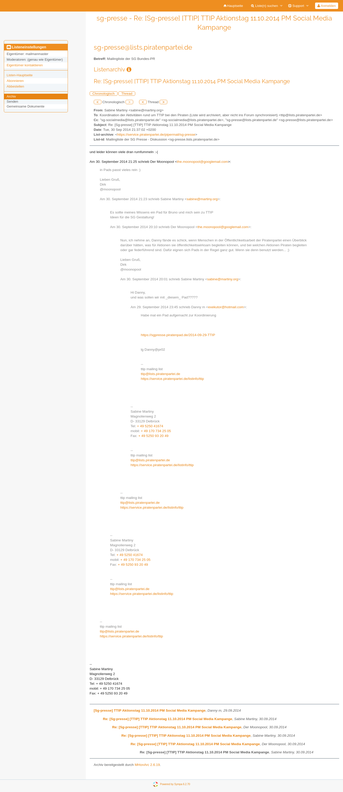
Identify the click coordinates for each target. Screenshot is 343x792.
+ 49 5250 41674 (150, 426)
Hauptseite (233, 6)
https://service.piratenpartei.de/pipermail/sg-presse (156, 134)
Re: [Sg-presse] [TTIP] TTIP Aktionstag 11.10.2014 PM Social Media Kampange (167, 719)
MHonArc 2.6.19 (147, 765)
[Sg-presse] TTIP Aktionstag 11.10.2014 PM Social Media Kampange (150, 710)
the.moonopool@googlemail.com (202, 162)
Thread (126, 93)
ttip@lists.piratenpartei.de (160, 374)
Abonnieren (15, 81)
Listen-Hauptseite (20, 75)
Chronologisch (103, 93)
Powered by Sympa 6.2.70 (175, 784)
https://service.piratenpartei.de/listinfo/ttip (172, 379)
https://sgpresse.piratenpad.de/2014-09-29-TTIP (178, 335)
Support (296, 6)
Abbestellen (15, 86)
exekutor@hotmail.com (226, 307)
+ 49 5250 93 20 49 (153, 436)
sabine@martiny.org (202, 199)
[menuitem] (233, 6)
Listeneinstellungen (26, 47)
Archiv (11, 96)
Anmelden (326, 6)
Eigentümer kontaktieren (25, 65)
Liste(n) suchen (264, 6)
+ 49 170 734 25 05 (156, 431)
